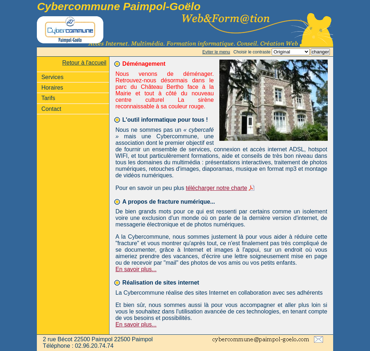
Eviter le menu (216, 52)
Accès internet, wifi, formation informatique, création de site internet (185, 30)
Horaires (52, 87)
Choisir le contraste (252, 52)
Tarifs (48, 98)
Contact (51, 109)
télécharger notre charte (216, 188)
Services (52, 77)
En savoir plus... (135, 269)
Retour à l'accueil (84, 63)
